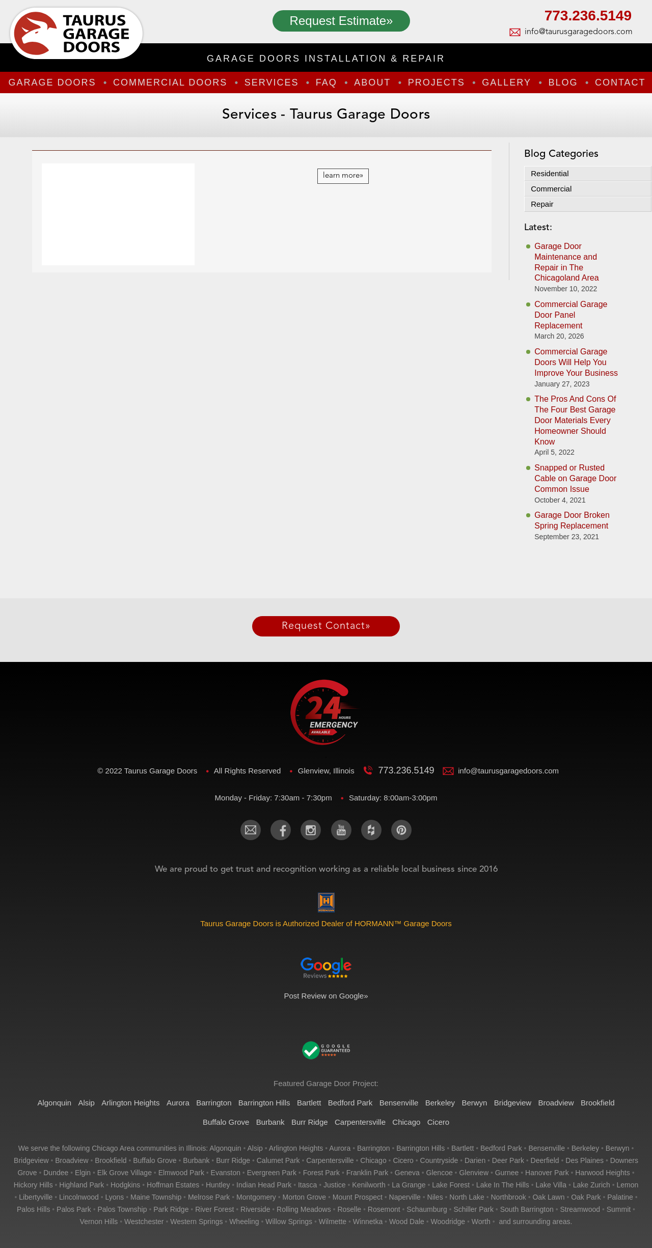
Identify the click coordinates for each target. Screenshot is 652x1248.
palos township (122, 1209)
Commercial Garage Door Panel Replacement (570, 315)
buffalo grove (154, 1160)
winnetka (368, 1221)
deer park (508, 1160)
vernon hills (99, 1221)
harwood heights (602, 1173)
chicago (373, 1160)
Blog (563, 82)
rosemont (384, 1209)
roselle (349, 1209)
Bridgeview (512, 1102)
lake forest (451, 1185)
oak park (586, 1197)
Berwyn (474, 1102)
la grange (408, 1185)
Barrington (213, 1102)
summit (619, 1209)
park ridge (170, 1209)
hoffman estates (173, 1185)
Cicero (438, 1122)
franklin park (367, 1173)
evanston (225, 1173)
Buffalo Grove (226, 1122)
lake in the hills (502, 1185)
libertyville (35, 1197)
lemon (628, 1185)
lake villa (551, 1185)
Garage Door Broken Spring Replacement (572, 520)
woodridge (448, 1221)
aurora (339, 1148)
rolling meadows (304, 1209)
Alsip (86, 1102)
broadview (71, 1160)
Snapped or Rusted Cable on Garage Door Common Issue (575, 478)
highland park (81, 1185)
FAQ (326, 82)
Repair (542, 204)
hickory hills (33, 1185)
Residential (549, 173)
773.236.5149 (588, 16)
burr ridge (233, 1160)
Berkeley (440, 1102)
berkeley (585, 1148)
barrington (373, 1148)
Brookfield (598, 1102)
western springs (196, 1221)
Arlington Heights (130, 1102)
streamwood (580, 1209)
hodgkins (125, 1185)
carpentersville (330, 1160)
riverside (255, 1209)
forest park (321, 1173)
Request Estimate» (341, 20)
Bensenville (399, 1102)
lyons (114, 1197)
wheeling (244, 1221)
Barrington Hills (264, 1102)
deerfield (545, 1160)
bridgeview (31, 1160)
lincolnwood (79, 1197)
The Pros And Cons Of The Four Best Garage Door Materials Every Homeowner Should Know (575, 420)
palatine (620, 1197)
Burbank (270, 1122)
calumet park (278, 1160)
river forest (214, 1209)
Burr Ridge (309, 1122)
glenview (473, 1173)
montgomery (256, 1197)
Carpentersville (360, 1122)
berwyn (618, 1148)
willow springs (288, 1221)
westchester (144, 1221)
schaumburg (426, 1209)
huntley (218, 1185)
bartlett (462, 1148)
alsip (254, 1148)
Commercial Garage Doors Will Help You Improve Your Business (576, 362)
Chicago (406, 1122)
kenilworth (368, 1185)
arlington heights (296, 1148)
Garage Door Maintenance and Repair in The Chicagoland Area (566, 262)
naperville (405, 1197)
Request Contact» (326, 626)
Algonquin (54, 1102)
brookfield (110, 1160)
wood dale (406, 1221)
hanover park (547, 1173)
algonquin (225, 1148)
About (372, 82)
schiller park (473, 1209)
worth (481, 1221)
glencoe (439, 1173)
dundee (55, 1173)
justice (334, 1185)
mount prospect (358, 1197)
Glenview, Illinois (327, 770)
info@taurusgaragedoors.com (578, 32)
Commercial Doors (170, 82)
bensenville (546, 1148)
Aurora (178, 1102)
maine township (155, 1197)
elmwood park (181, 1173)
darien (475, 1160)
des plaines (584, 1160)
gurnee (507, 1173)
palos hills (33, 1209)
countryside (439, 1160)
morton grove (305, 1197)
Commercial (551, 188)
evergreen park (271, 1173)
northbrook (508, 1197)
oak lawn (548, 1197)
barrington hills (420, 1148)
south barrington (527, 1209)
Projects (436, 82)
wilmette (332, 1221)
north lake (466, 1197)
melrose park (209, 1197)
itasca (307, 1185)
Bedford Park (350, 1102)
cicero (403, 1160)
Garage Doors (52, 82)
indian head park (263, 1185)
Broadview (556, 1102)
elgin (83, 1173)
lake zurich (591, 1185)
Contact (620, 82)
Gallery (506, 82)
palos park (74, 1209)
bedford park (501, 1148)
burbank (196, 1160)
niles (435, 1197)
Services (271, 82)
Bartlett (309, 1102)
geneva (407, 1173)
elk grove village (124, 1173)
